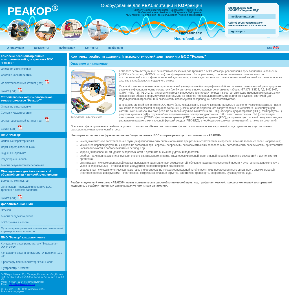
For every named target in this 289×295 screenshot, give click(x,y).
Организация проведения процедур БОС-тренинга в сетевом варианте (27, 188)
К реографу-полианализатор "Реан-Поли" (27, 262)
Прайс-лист (115, 47)
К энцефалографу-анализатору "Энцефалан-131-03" (32, 254)
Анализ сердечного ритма (17, 216)
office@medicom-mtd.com (22, 284)
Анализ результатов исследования (22, 165)
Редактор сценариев (13, 159)
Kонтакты (91, 47)
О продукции (15, 47)
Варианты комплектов (15, 180)
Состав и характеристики (16, 75)
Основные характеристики (17, 141)
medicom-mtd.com (243, 16)
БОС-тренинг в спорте (15, 222)
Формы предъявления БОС (18, 147)
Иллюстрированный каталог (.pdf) (25, 82)
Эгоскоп (6, 210)
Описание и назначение (16, 68)
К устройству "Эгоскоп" (15, 268)
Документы (41, 47)
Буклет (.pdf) (11, 90)
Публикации (67, 47)
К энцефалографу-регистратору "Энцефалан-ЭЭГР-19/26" (29, 245)
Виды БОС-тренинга (13, 153)
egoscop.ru (238, 31)
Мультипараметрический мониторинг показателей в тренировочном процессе (32, 230)
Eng (270, 47)
